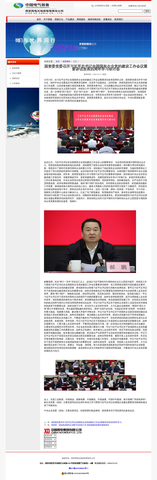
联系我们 (118, 19)
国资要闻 (15, 68)
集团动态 (15, 78)
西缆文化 (59, 19)
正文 (75, 61)
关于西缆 (47, 19)
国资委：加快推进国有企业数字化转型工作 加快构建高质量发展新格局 (80, 425)
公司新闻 (15, 83)
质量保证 (107, 19)
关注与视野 (16, 73)
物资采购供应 (94, 19)
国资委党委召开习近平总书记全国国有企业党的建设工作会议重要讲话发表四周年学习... (87, 422)
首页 (39, 19)
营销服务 (81, 19)
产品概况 (70, 19)
